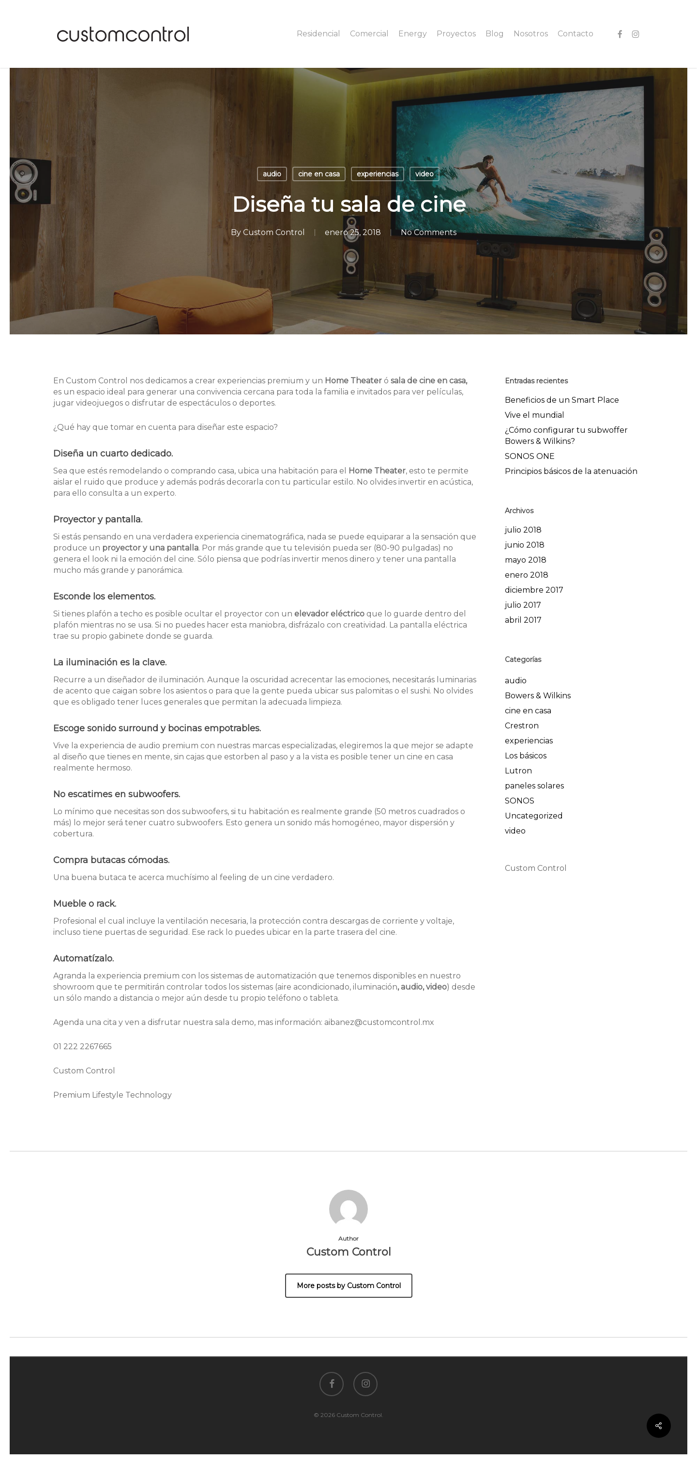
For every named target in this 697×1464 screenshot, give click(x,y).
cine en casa (319, 174)
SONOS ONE (530, 456)
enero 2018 (526, 575)
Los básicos (525, 755)
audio (272, 174)
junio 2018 (525, 545)
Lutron (518, 770)
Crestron (522, 725)
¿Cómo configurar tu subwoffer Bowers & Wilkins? (566, 435)
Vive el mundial (534, 415)
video (424, 174)
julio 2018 (523, 530)
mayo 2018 (525, 560)
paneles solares (534, 785)
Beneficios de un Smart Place (562, 400)
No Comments (428, 232)
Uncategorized (534, 815)
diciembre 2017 (534, 590)
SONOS (519, 800)
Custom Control (274, 232)
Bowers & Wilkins (538, 695)
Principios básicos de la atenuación (571, 471)
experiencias (377, 174)
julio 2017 (523, 605)
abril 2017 (523, 620)
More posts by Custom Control (349, 1285)
